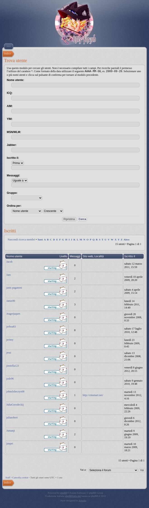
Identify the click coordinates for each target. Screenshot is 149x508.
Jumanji (10, 430)
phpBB (63, 492)
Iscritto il (129, 256)
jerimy (9, 339)
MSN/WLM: (14, 131)
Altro (127, 239)
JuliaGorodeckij (15, 404)
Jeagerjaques (13, 313)
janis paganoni (14, 287)
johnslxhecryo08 (15, 391)
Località (99, 256)
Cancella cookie (20, 477)
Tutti (40, 239)
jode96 (10, 378)
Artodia (82, 500)
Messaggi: (13, 175)
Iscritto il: (13, 157)
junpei (9, 443)
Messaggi (75, 256)
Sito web (88, 256)
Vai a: (83, 469)
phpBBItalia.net (73, 495)
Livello (63, 256)
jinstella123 (12, 365)
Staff (7, 477)
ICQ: (9, 92)
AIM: (10, 105)
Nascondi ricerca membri (21, 239)
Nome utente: (15, 79)
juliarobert (12, 417)
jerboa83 (11, 326)
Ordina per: (14, 205)
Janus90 (10, 300)
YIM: (9, 118)
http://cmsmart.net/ (93, 394)
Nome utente (14, 256)
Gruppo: (12, 192)
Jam (8, 274)
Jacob (9, 261)
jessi (8, 352)
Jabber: (12, 144)
